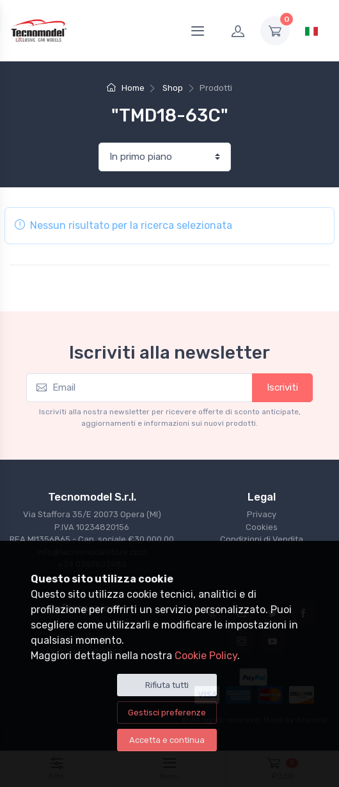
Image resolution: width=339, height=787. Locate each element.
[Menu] (198, 31)
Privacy (261, 514)
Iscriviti (282, 387)
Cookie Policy (206, 656)
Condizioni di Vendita (261, 539)
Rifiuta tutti (167, 685)
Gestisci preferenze (167, 712)
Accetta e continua (167, 740)
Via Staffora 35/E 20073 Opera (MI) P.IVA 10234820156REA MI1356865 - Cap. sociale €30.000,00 (92, 527)
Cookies (262, 527)
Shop (172, 88)
